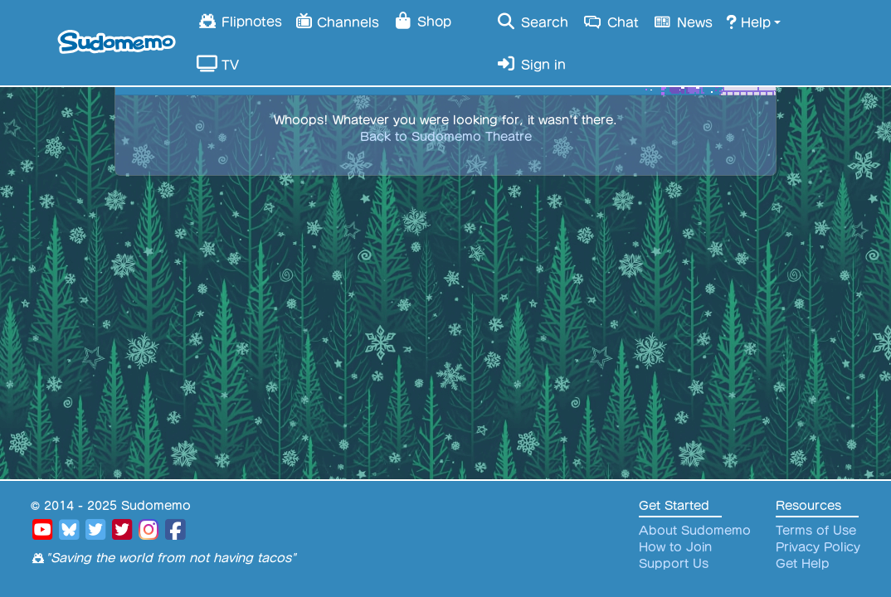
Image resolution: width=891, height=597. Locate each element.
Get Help (803, 564)
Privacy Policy (818, 547)
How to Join (675, 547)
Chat (610, 21)
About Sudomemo (695, 530)
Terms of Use (816, 530)
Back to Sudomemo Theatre (446, 137)
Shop (421, 20)
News (682, 21)
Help (748, 21)
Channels (337, 20)
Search (532, 21)
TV (218, 64)
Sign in (531, 64)
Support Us (673, 564)
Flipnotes (240, 20)
